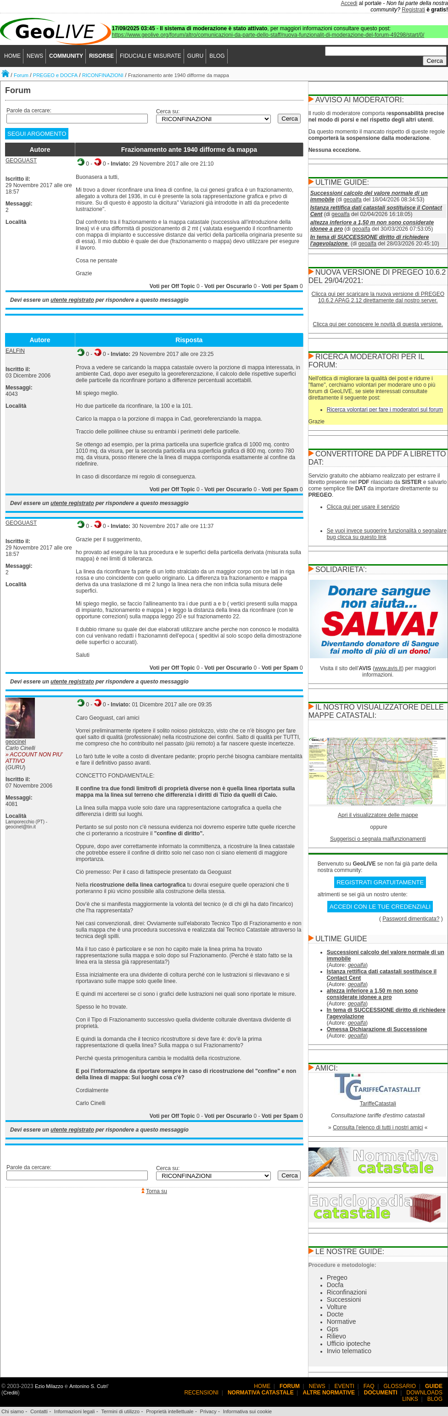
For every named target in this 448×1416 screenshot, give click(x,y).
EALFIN (15, 351)
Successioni (344, 1299)
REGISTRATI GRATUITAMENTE (380, 882)
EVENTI (344, 1386)
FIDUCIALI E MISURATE (150, 56)
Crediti (10, 1392)
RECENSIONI (201, 1392)
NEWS (35, 56)
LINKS (410, 1399)
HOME (12, 56)
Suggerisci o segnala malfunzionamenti (378, 839)
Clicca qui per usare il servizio (363, 507)
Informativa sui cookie (247, 1411)
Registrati (413, 9)
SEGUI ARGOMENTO (36, 133)
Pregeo (337, 1277)
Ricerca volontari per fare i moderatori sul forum (385, 409)
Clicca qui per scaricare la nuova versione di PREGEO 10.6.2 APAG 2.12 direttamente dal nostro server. (378, 297)
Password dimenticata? (410, 919)
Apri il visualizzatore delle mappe (378, 815)
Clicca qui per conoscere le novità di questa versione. (378, 324)
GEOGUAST (21, 160)
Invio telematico (349, 1351)
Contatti (39, 1411)
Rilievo (336, 1336)
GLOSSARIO (400, 1386)
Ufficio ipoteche (348, 1343)
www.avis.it (388, 668)
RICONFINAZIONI (102, 75)
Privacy (208, 1411)
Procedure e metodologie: (342, 1265)
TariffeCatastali (378, 1103)
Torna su (156, 1191)
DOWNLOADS (424, 1392)
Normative (341, 1321)
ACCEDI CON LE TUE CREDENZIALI (380, 906)
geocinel (16, 742)
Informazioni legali (74, 1411)
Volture (337, 1306)
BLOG (216, 56)
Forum (21, 75)
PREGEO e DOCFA (55, 75)
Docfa (335, 1284)
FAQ (369, 1386)
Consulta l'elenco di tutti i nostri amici (378, 1127)
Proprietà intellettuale (169, 1411)
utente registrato (72, 300)
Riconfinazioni (347, 1292)
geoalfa (352, 199)
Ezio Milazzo (49, 1386)
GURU (195, 56)
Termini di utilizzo (120, 1411)
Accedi (349, 3)
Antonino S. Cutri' (88, 1386)
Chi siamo (12, 1411)
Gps (333, 1329)
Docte (335, 1314)
